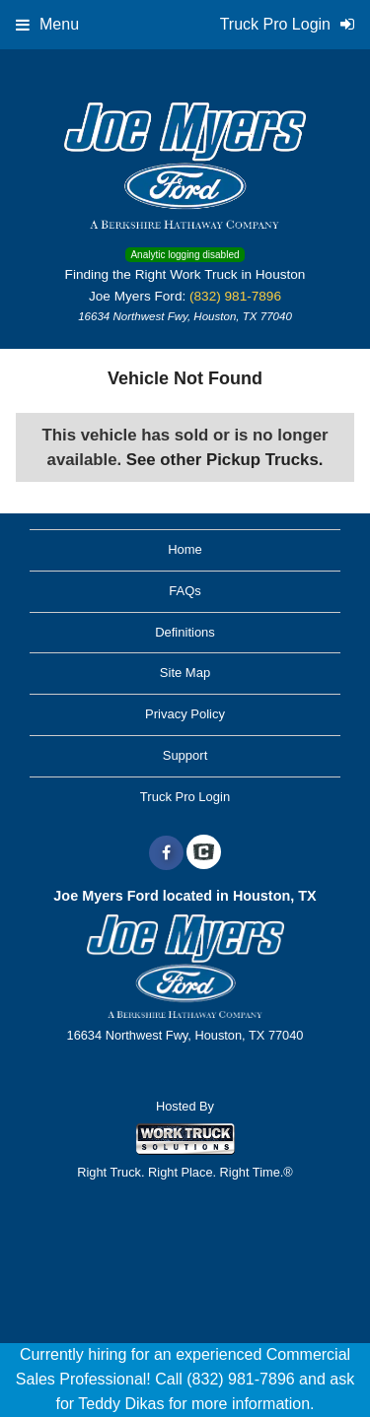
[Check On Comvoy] (203, 853)
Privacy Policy (185, 714)
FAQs (185, 590)
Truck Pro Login (185, 796)
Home (185, 549)
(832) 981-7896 (235, 296)
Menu (47, 24)
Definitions (185, 632)
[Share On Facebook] (166, 853)
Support (185, 755)
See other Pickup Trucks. (225, 459)
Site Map (185, 672)
